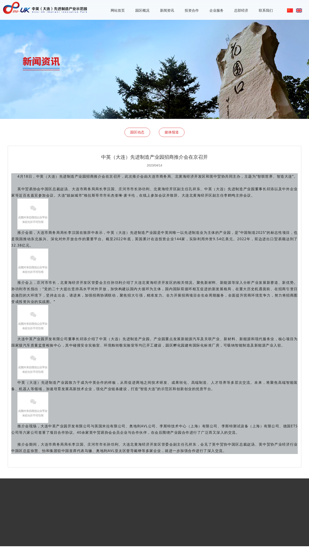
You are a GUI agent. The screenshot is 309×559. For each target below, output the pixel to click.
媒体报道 (172, 132)
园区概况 (142, 10)
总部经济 (241, 10)
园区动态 (137, 132)
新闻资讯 (167, 10)
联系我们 (266, 10)
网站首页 (118, 10)
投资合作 (192, 10)
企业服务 (216, 10)
